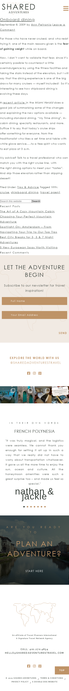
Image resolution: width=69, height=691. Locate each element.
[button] (24, 506)
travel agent (50, 192)
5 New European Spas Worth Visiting (29, 247)
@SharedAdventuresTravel (35, 363)
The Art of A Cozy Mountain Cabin (27, 211)
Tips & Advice (28, 187)
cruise (4, 192)
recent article (14, 102)
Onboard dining (17, 19)
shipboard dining (24, 192)
